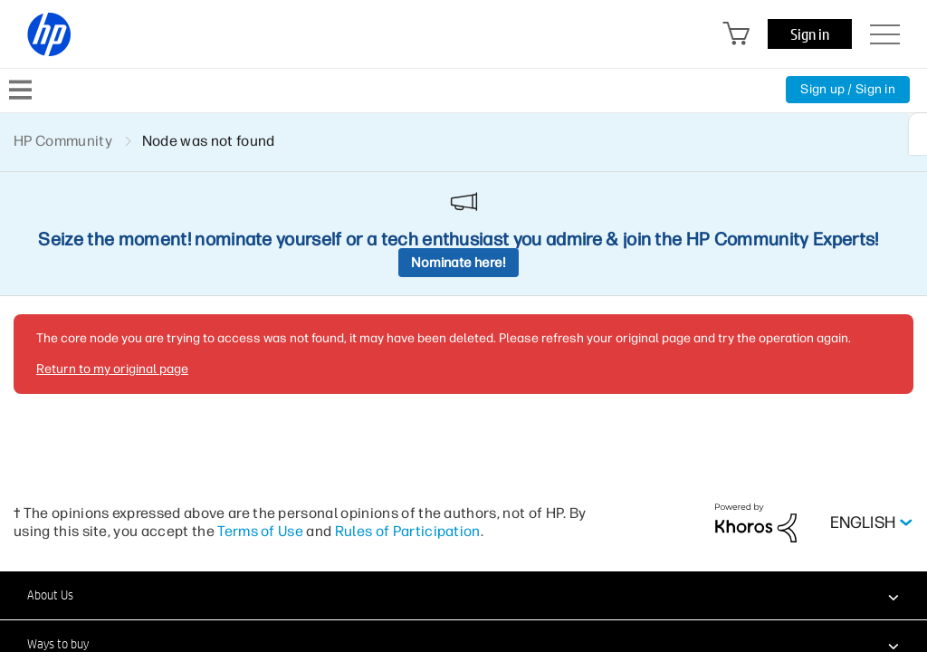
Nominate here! (458, 262)
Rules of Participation (408, 531)
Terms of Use (260, 531)
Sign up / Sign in (847, 89)
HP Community (63, 140)
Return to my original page (112, 369)
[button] (463, 594)
